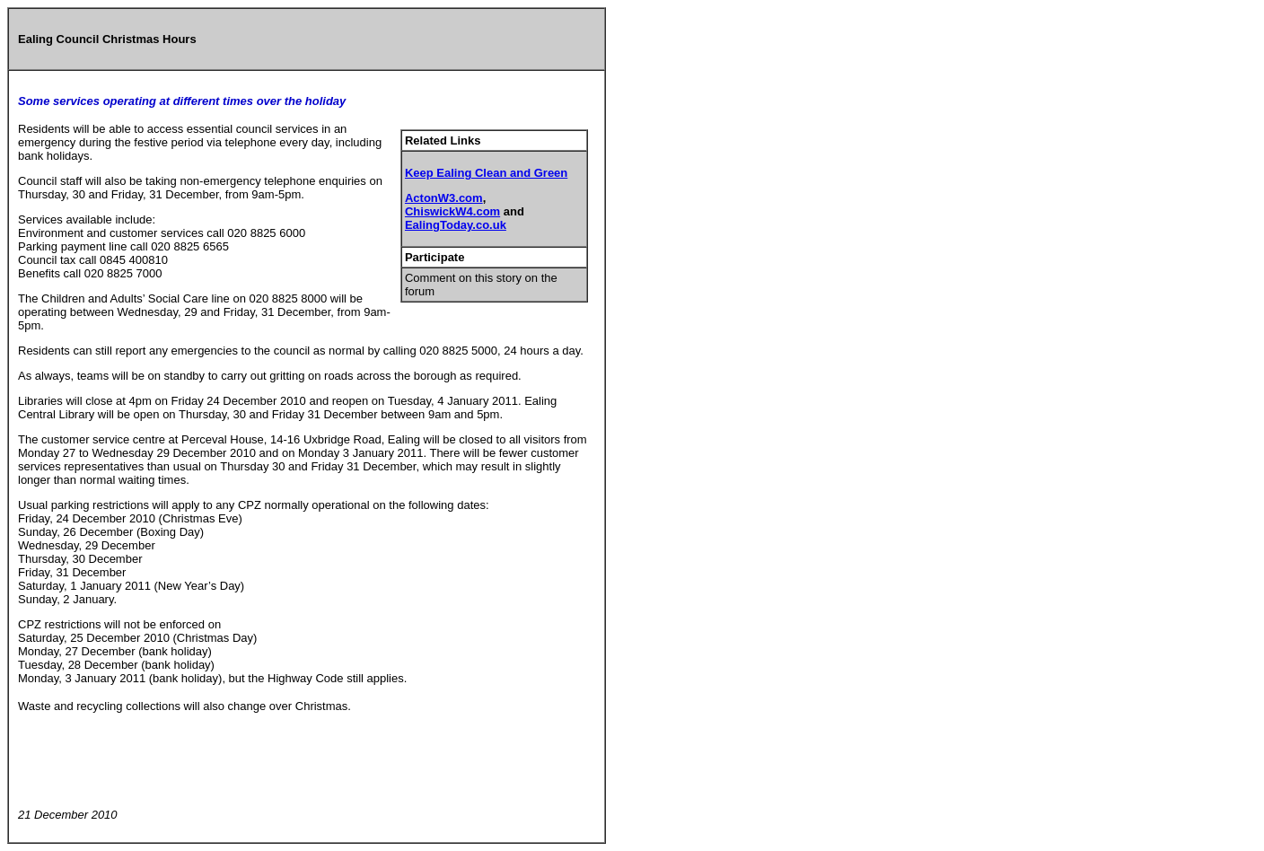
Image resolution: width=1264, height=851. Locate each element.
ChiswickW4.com (452, 211)
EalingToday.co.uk (455, 225)
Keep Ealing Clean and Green (486, 173)
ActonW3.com (444, 198)
